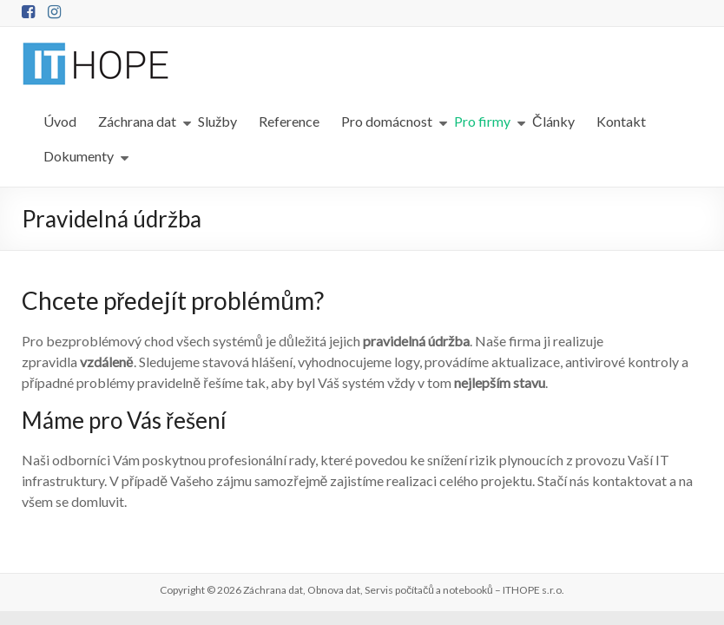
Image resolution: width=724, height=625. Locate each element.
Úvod (59, 121)
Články (553, 121)
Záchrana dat (137, 121)
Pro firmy (482, 121)
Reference (289, 121)
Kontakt (621, 121)
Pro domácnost (386, 121)
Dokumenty (78, 156)
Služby (217, 121)
